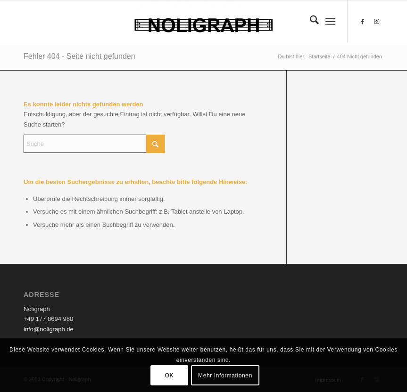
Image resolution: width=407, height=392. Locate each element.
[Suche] (309, 21)
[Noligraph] (203, 21)
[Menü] (330, 21)
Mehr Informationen (225, 375)
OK (169, 375)
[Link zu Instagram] (376, 22)
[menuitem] (309, 21)
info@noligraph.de (49, 329)
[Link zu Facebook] (362, 22)
